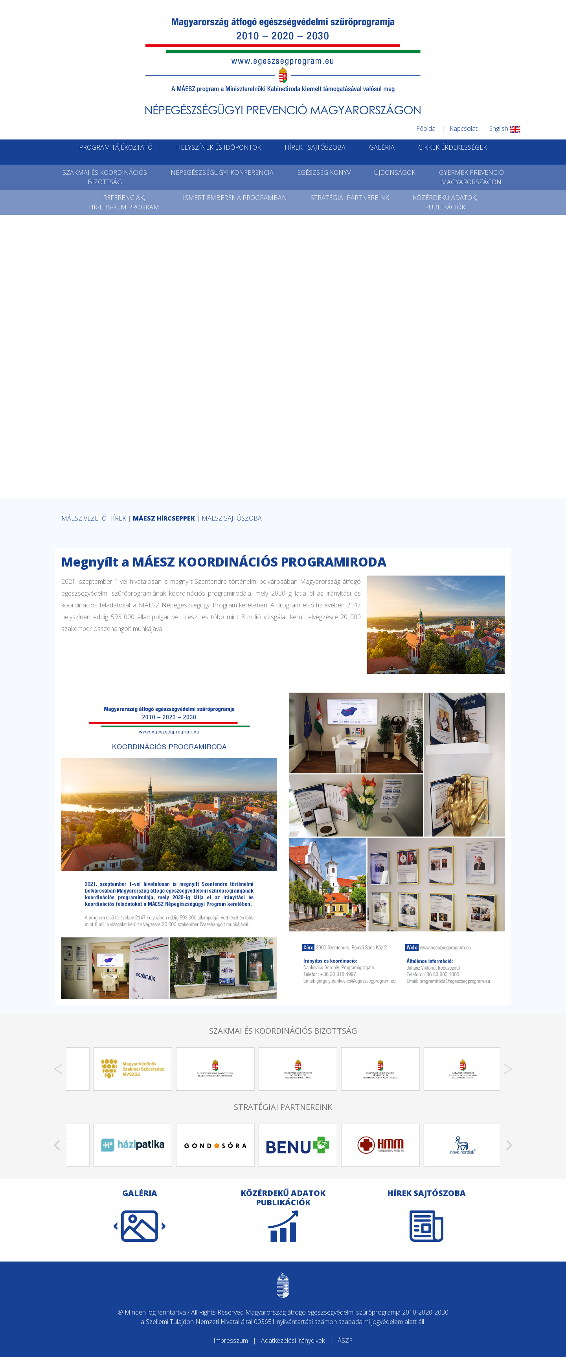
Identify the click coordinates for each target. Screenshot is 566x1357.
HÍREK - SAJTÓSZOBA (315, 147)
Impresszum (230, 1340)
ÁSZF (345, 1340)
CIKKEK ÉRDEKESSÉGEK (452, 147)
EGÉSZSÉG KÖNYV (324, 172)
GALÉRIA (382, 147)
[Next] (508, 1069)
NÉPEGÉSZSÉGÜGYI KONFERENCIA (222, 172)
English (504, 128)
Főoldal (426, 128)
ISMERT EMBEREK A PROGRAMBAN (235, 197)
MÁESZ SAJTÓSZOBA (232, 518)
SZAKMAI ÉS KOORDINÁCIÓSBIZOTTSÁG (104, 177)
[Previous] (57, 1069)
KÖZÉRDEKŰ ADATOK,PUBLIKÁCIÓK (445, 202)
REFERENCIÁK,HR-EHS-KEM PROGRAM (124, 202)
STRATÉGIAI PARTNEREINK (350, 197)
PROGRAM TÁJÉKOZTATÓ (116, 147)
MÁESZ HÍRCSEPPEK (164, 518)
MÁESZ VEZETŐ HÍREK (93, 518)
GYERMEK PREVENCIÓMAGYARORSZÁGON (471, 177)
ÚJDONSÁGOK (394, 172)
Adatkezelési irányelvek (293, 1340)
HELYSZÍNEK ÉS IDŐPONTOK (218, 147)
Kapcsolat (464, 128)
